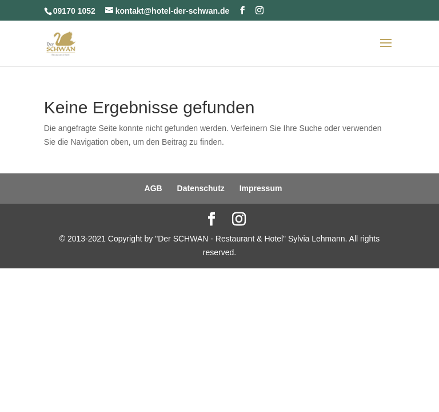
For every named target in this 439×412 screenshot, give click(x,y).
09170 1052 (74, 10)
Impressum (261, 188)
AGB (153, 188)
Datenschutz (201, 188)
